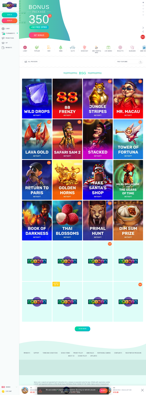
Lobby (6, 28)
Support (36, 353)
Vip (5, 43)
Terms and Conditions (50, 353)
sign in (9, 15)
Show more (82, 329)
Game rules (90, 353)
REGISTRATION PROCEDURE (133, 353)
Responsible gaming (104, 353)
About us (71, 356)
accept (103, 390)
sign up (9, 20)
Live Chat (7, 391)
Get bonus (39, 35)
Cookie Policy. (75, 392)
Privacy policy (78, 353)
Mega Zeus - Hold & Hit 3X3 (122, 390)
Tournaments (8, 33)
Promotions (8, 38)
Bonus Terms (65, 353)
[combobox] (9, 387)
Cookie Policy (82, 356)
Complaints (118, 353)
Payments (7, 47)
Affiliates (94, 356)
